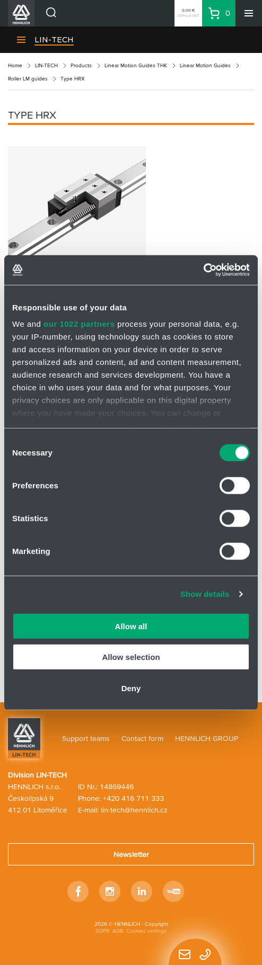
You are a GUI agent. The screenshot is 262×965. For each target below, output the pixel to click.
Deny (131, 687)
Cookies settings (146, 931)
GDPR (102, 931)
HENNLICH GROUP (206, 738)
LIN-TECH (54, 39)
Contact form (142, 738)
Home (15, 65)
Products (81, 65)
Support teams (86, 738)
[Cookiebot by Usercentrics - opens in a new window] (203, 270)
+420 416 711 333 (133, 798)
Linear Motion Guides (205, 65)
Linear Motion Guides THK (135, 65)
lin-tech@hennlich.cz (134, 810)
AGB (117, 931)
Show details (205, 593)
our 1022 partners (79, 323)
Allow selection (131, 657)
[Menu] (248, 13)
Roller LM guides (28, 79)
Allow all (131, 625)
